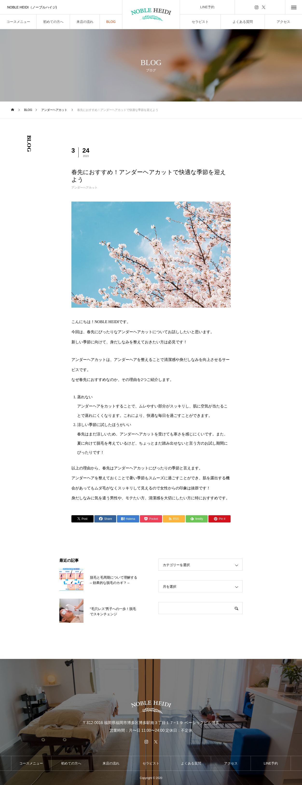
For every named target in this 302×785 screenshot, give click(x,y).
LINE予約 (207, 7)
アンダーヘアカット (84, 187)
